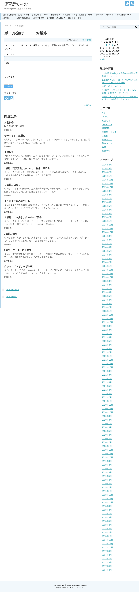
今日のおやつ (10, 290)
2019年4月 (107, 480)
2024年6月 (107, 247)
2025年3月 (107, 213)
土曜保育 (9, 152)
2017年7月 (107, 559)
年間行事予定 (38, 18)
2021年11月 (107, 363)
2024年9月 (107, 236)
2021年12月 (107, 360)
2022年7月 (107, 333)
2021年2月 (107, 397)
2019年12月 (107, 450)
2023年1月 (107, 311)
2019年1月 (107, 491)
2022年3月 (107, 348)
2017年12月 (107, 540)
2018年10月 (107, 502)
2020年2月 (107, 442)
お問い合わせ (23, 15)
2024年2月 (107, 262)
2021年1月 (107, 401)
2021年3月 (107, 394)
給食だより (107, 139)
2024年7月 (107, 243)
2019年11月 (107, 454)
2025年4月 (107, 210)
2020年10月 (107, 412)
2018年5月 (107, 521)
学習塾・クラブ (109, 132)
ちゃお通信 (36, 15)
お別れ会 (9, 122)
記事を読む (8, 130)
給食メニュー (108, 143)
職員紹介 (71, 18)
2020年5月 (107, 431)
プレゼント (107, 124)
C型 (104, 113)
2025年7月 (107, 198)
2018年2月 (107, 532)
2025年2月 (107, 217)
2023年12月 (107, 270)
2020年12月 (107, 405)
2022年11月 (107, 318)
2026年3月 (107, 168)
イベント (106, 117)
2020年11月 (107, 409)
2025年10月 (107, 187)
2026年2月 (107, 172)
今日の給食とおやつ (111, 86)
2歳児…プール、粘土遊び (17, 250)
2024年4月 (107, 255)
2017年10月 (107, 547)
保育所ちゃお (16, 4)
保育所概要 (55, 15)
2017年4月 (107, 570)
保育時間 (99, 15)
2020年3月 (107, 439)
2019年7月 (107, 469)
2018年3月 (107, 529)
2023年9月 (107, 281)
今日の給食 (9, 297)
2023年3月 (107, 303)
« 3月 (102, 59)
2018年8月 (107, 510)
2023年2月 (107, 307)
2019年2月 (107, 487)
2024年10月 (107, 232)
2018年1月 (107, 536)
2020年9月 (107, 416)
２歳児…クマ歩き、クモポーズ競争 (23, 217)
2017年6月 (107, 562)
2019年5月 (107, 476)
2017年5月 (107, 566)
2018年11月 (107, 499)
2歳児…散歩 (10, 233)
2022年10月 (107, 322)
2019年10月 (107, 457)
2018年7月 (107, 514)
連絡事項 (106, 151)
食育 (79, 18)
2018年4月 (107, 525)
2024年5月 (107, 251)
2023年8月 (107, 285)
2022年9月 (107, 326)
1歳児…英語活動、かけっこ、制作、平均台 (27, 168)
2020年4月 (107, 435)
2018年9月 (107, 506)
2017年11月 (107, 544)
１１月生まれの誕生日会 (17, 201)
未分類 (105, 136)
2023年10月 (107, 277)
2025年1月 (107, 221)
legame (87, 105)
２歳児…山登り (12, 184)
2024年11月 (107, 228)
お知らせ (106, 121)
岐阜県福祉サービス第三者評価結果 (16, 18)
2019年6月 (107, 472)
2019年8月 (107, 465)
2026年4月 (107, 165)
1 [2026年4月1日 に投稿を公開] (106, 45)
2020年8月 (107, 420)
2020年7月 (107, 424)
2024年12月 (107, 225)
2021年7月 (107, 379)
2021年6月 (107, 382)
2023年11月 (107, 273)
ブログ (46, 15)
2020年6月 (107, 427)
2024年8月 (107, 240)
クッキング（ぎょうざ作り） (19, 266)
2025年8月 (107, 195)
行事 (104, 147)
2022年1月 (107, 356)
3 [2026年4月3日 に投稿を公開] (112, 45)
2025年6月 (107, 202)
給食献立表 (60, 18)
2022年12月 (107, 315)
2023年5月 (107, 296)
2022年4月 (107, 345)
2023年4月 (107, 300)
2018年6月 (107, 517)
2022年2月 (107, 352)
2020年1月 (107, 446)
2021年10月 (107, 367)
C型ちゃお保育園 (9, 15)
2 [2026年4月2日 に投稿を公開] (109, 45)
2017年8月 (107, 555)
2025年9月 (107, 191)
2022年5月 (107, 341)
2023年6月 (107, 292)
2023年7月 (107, 288)
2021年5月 (107, 386)
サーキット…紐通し (14, 135)
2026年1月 (107, 176)
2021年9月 (107, 371)
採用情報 (50, 18)
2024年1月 (107, 266)
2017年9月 (107, 551)
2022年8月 (107, 330)
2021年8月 (107, 375)
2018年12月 (107, 495)
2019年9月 (107, 461)
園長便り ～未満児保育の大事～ (119, 15)
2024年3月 (107, 258)
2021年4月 (107, 390)
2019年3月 (107, 484)
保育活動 (86, 40)
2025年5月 (107, 206)
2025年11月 (107, 183)
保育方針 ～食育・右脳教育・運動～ (78, 15)
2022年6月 (107, 337)
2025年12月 (107, 180)
